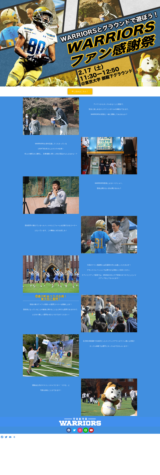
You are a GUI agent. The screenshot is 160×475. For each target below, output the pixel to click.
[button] (80, 91)
